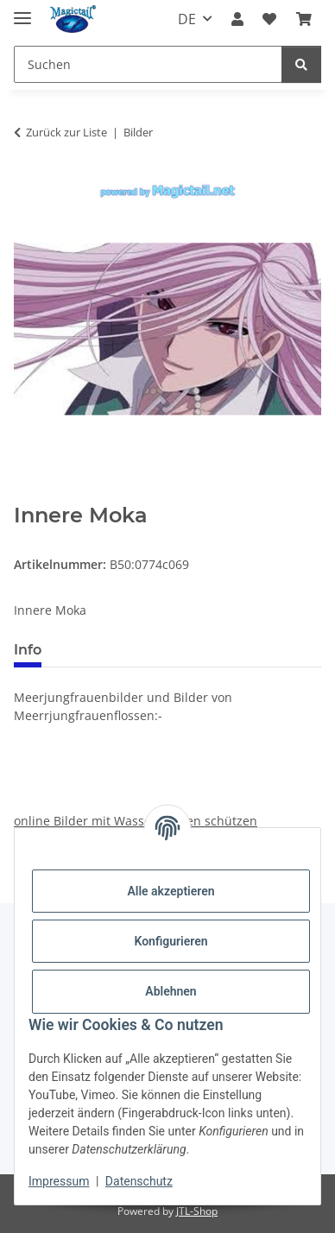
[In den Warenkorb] (27, 493)
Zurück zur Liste (66, 132)
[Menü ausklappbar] (22, 11)
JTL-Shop (197, 1211)
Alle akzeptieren (170, 891)
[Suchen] (148, 64)
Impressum (58, 1181)
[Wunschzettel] (269, 19)
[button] (237, 19)
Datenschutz (139, 1181)
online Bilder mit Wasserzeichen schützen (135, 821)
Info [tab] (27, 650)
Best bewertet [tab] (120, 650)
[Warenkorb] (304, 19)
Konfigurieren (170, 941)
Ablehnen (170, 991)
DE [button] (187, 18)
